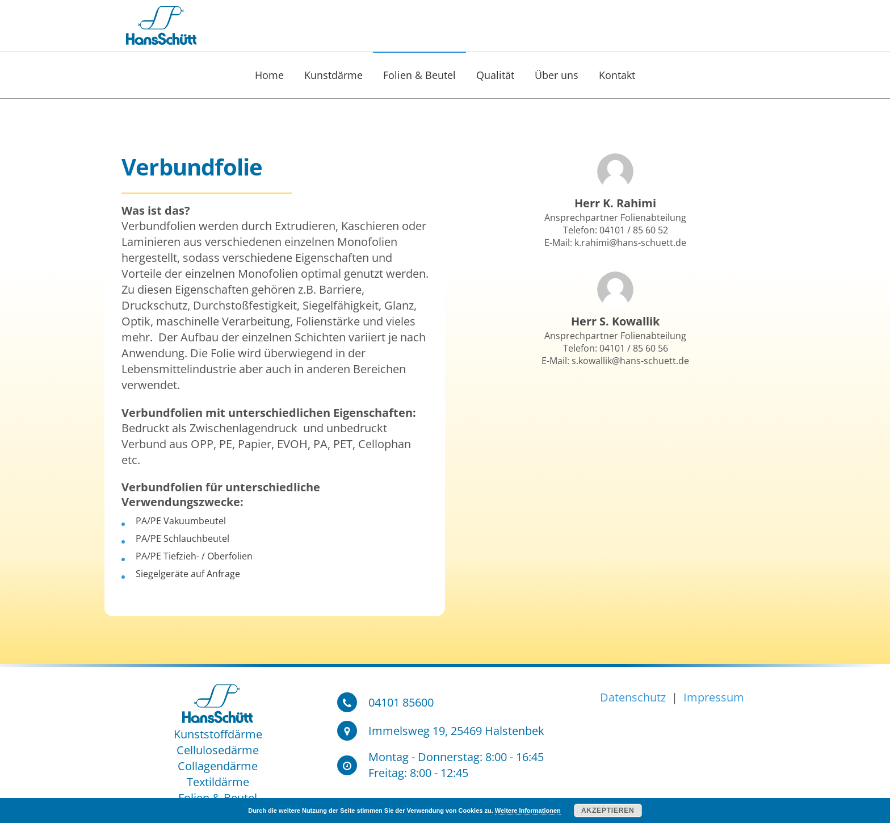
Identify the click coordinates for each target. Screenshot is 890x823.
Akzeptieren (607, 810)
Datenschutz (634, 697)
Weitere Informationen (528, 810)
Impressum (712, 697)
